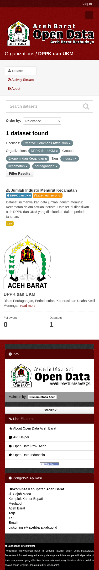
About (14, 88)
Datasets (16, 71)
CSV (10, 223)
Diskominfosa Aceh (42, 397)
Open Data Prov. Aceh (27, 446)
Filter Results (19, 173)
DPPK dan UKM (55, 53)
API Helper (18, 437)
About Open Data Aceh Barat (32, 428)
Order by (13, 121)
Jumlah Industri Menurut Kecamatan (44, 190)
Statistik (49, 410)
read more (28, 305)
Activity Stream (21, 80)
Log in (87, 4)
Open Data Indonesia (26, 455)
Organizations (19, 53)
